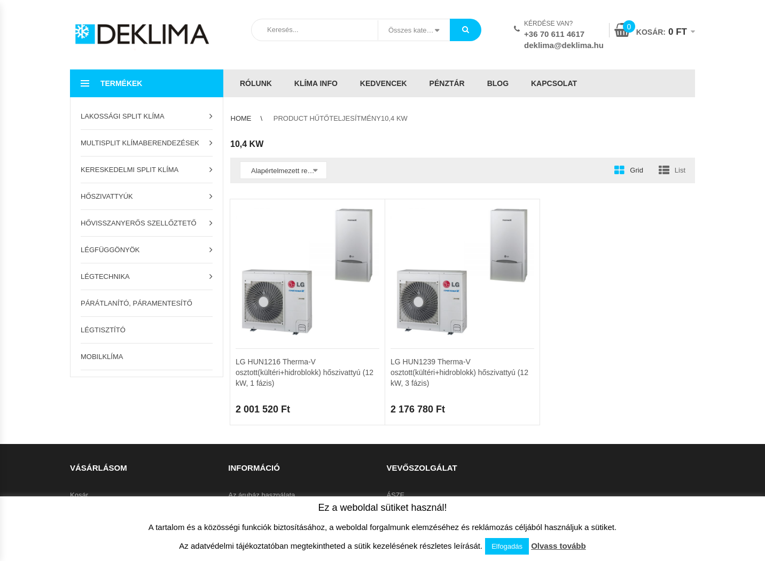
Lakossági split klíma (123, 116)
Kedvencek (383, 83)
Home (241, 118)
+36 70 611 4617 (554, 33)
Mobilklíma (102, 357)
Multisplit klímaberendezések (140, 143)
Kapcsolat (554, 83)
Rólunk (256, 83)
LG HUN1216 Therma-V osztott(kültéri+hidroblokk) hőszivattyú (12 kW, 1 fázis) (304, 372)
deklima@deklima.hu (564, 45)
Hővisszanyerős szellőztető (139, 223)
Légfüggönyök (110, 250)
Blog (498, 83)
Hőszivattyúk (107, 196)
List (680, 170)
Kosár (79, 495)
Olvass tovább (558, 545)
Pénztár (447, 83)
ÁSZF (395, 495)
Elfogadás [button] (506, 546)
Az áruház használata (261, 495)
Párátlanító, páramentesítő (136, 303)
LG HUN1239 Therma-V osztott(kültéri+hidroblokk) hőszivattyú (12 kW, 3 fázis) (459, 372)
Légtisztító (103, 330)
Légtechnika (105, 276)
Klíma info (316, 83)
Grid (636, 170)
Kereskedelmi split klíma (129, 170)
